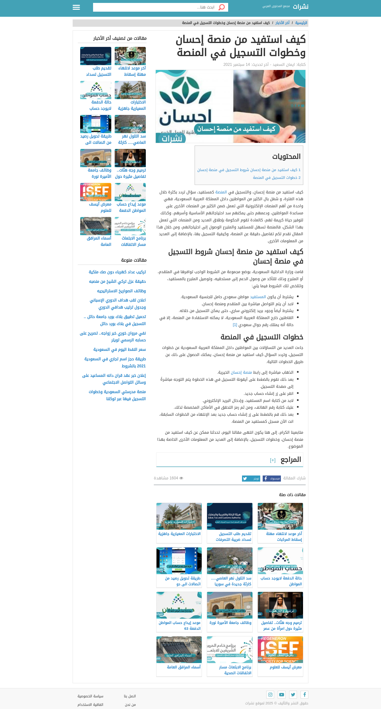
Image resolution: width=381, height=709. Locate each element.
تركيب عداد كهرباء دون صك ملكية (117, 272)
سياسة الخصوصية (90, 696)
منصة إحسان (241, 372)
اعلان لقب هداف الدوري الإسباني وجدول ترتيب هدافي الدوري (118, 304)
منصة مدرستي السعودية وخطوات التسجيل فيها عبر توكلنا (117, 396)
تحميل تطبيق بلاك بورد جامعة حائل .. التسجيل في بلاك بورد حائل (115, 320)
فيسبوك (271, 479)
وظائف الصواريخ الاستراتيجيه (121, 291)
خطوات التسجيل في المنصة (277, 177)
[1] (235, 325)
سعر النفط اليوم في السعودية (119, 349)
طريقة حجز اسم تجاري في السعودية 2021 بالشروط (115, 363)
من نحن (130, 705)
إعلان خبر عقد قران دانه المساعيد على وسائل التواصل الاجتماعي (114, 379)
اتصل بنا (130, 696)
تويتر (250, 479)
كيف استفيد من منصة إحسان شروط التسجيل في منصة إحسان (249, 169)
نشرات (300, 7)
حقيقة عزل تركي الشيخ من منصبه (117, 281)
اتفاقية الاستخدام (90, 705)
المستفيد (258, 297)
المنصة (221, 192)
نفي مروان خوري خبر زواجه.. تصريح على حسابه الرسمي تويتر (113, 337)
